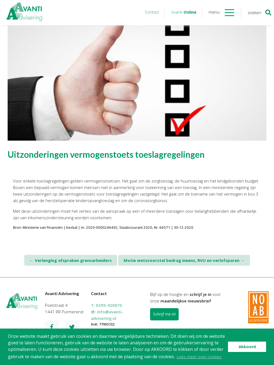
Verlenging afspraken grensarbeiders (71, 260)
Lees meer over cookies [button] (199, 356)
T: (106, 305)
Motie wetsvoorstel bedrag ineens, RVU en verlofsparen (184, 260)
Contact (152, 12)
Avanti (183, 12)
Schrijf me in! (164, 314)
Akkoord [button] (247, 346)
